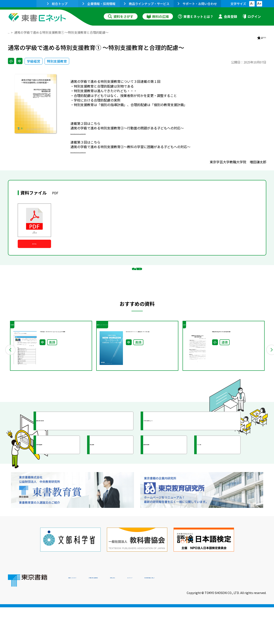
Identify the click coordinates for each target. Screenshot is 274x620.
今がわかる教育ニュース (172, 452)
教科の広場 (158, 16)
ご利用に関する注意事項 (131, 591)
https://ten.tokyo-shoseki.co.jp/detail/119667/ (106, 139)
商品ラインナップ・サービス (146, 3)
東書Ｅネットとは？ (195, 16)
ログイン (251, 16)
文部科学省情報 (57, 476)
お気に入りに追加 (248, 41)
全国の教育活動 (164, 476)
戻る (137, 296)
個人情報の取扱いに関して (246, 591)
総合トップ (57, 3)
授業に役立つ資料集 (61, 452)
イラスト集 (214, 476)
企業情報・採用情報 (99, 3)
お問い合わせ (172, 591)
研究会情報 (107, 476)
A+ (259, 3)
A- (252, 3)
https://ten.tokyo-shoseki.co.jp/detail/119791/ (106, 157)
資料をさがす (120, 16)
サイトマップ (204, 591)
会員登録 (227, 16)
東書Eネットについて (84, 591)
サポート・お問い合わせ (197, 3)
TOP (11, 32)
